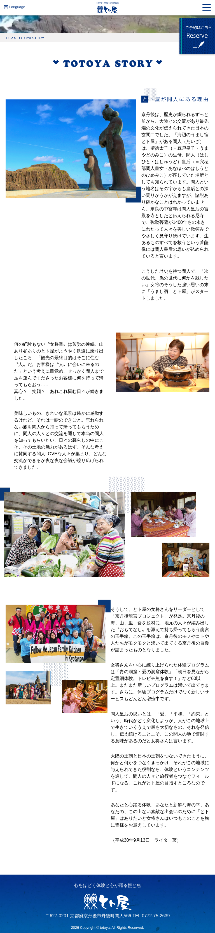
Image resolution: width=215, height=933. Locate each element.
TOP (9, 38)
